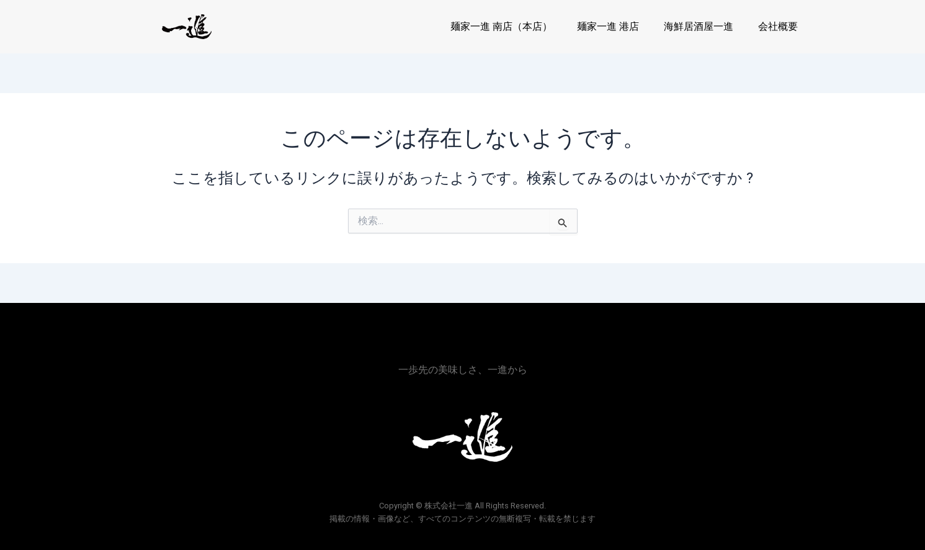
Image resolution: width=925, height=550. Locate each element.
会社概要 (778, 26)
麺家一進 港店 (608, 26)
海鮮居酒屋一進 (698, 26)
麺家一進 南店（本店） (501, 26)
